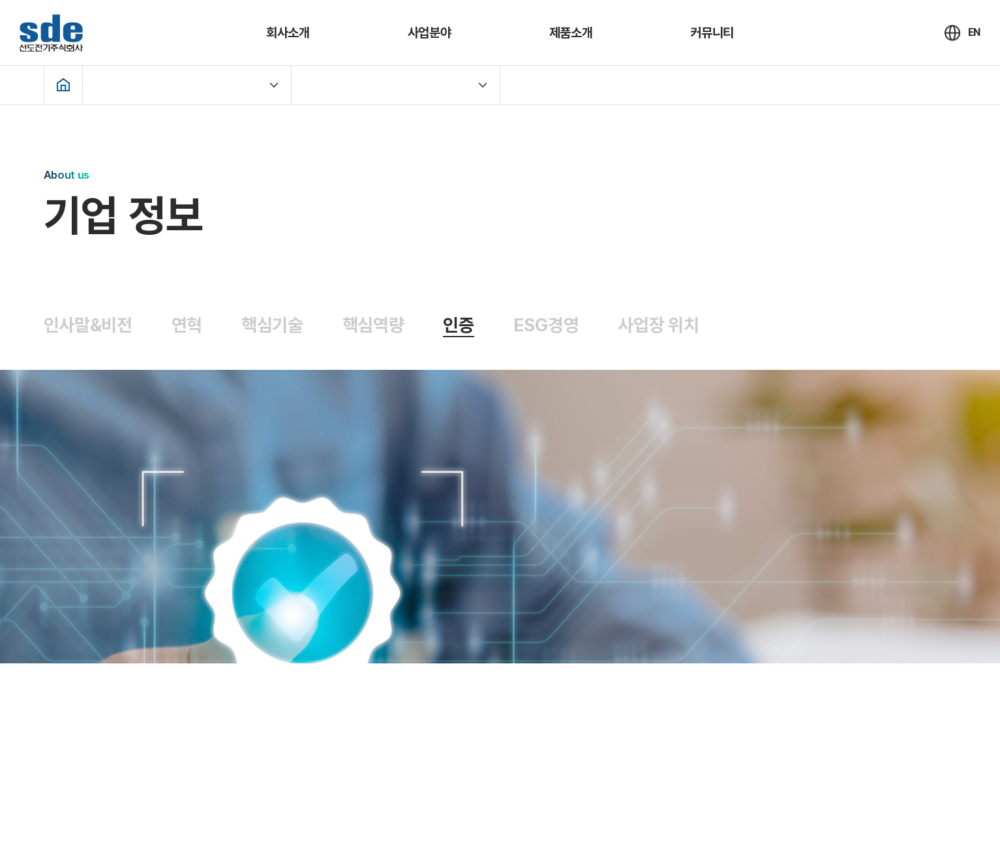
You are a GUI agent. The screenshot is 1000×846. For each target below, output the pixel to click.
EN (974, 32)
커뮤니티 (712, 32)
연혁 (187, 324)
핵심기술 (272, 324)
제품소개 (571, 32)
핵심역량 (373, 324)
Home (63, 84)
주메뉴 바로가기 (0, 0)
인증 (458, 324)
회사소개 (288, 32)
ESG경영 (546, 324)
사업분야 (429, 32)
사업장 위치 (658, 324)
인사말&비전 (88, 324)
